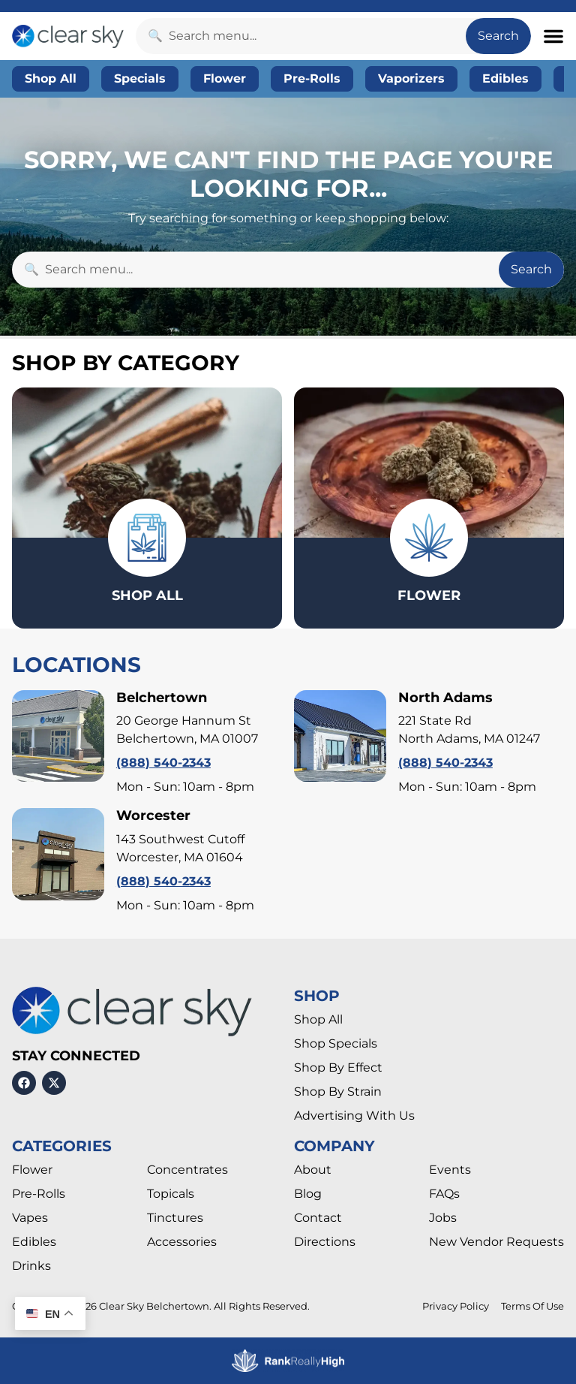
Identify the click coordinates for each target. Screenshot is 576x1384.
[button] (553, 36)
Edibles (34, 1242)
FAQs (444, 1194)
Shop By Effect (338, 1067)
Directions (325, 1242)
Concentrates (187, 1169)
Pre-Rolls (38, 1194)
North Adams (445, 697)
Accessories (182, 1242)
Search (498, 36)
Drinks (31, 1266)
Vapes (30, 1218)
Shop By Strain (338, 1091)
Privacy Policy (455, 1306)
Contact (318, 1218)
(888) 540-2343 (163, 762)
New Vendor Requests (496, 1242)
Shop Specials (335, 1043)
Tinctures (175, 1218)
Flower (32, 1169)
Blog (308, 1194)
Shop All (318, 1019)
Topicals (170, 1194)
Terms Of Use (532, 1306)
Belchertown (161, 697)
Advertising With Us (354, 1115)
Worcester (153, 815)
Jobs (443, 1218)
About (313, 1169)
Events (450, 1169)
